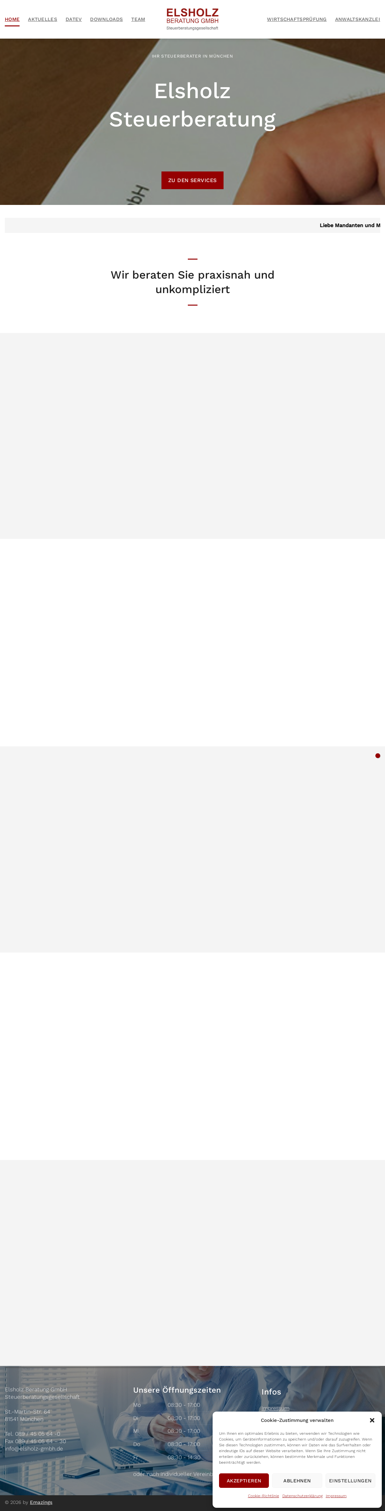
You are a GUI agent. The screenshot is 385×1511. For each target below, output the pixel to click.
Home (12, 19)
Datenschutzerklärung (302, 1496)
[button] (372, 1420)
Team (138, 19)
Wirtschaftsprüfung (296, 19)
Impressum (336, 1496)
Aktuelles (42, 19)
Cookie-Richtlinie (263, 1496)
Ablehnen (297, 1481)
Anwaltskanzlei (357, 19)
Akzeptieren (244, 1481)
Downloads (106, 19)
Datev (74, 19)
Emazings (41, 1502)
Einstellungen (350, 1481)
